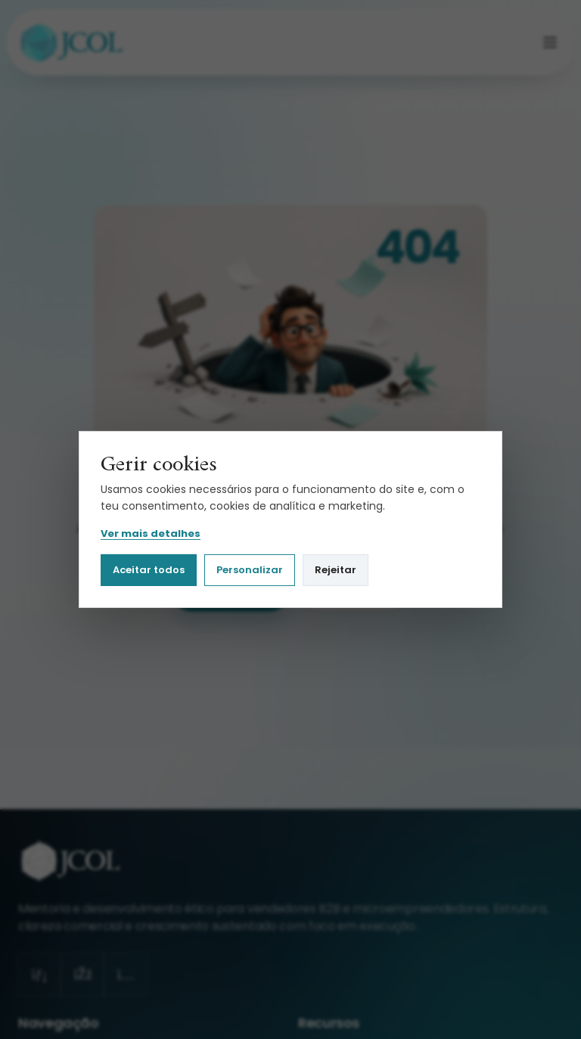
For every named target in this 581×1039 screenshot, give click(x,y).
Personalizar (249, 570)
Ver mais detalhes (150, 534)
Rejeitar (335, 570)
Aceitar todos (149, 570)
